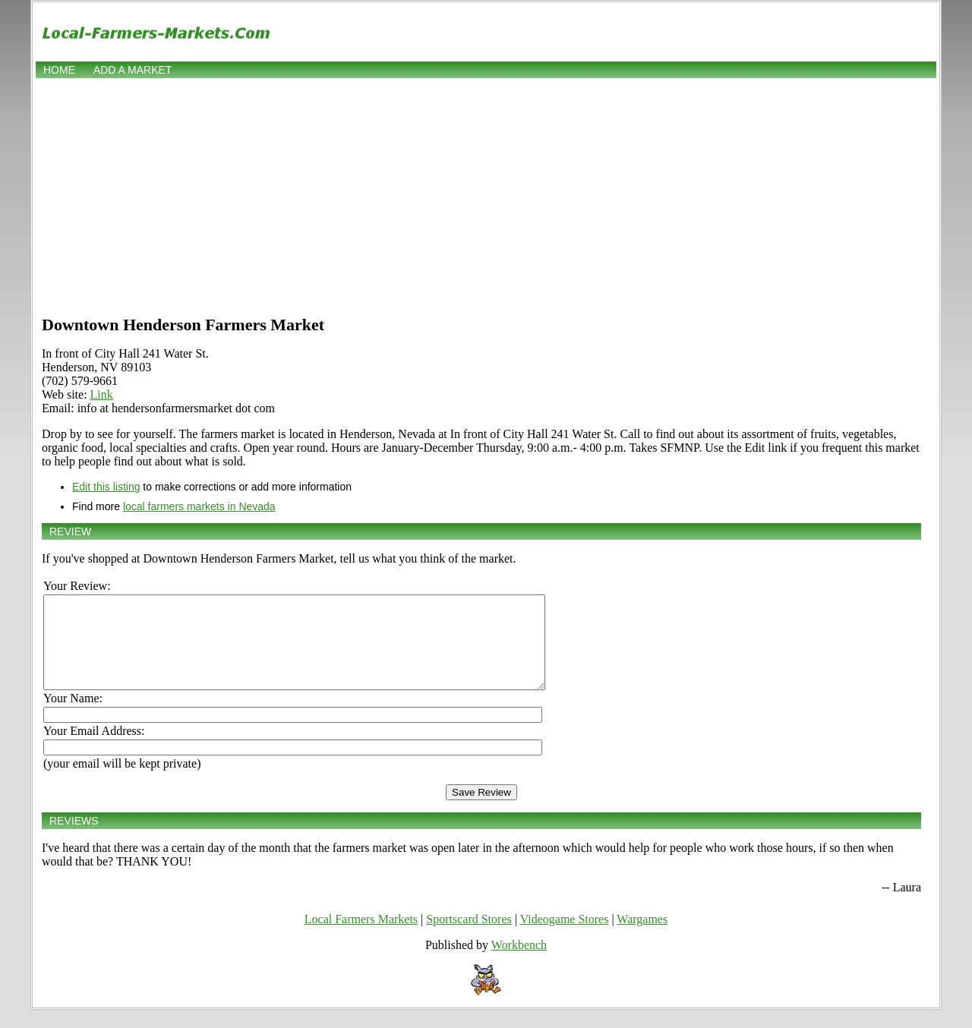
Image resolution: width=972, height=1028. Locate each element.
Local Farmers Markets (361, 937)
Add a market (132, 70)
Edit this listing (106, 487)
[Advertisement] (486, 195)
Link (101, 394)
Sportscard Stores (468, 937)
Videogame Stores (564, 937)
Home (59, 70)
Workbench (519, 963)
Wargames (642, 937)
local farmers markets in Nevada (199, 506)
